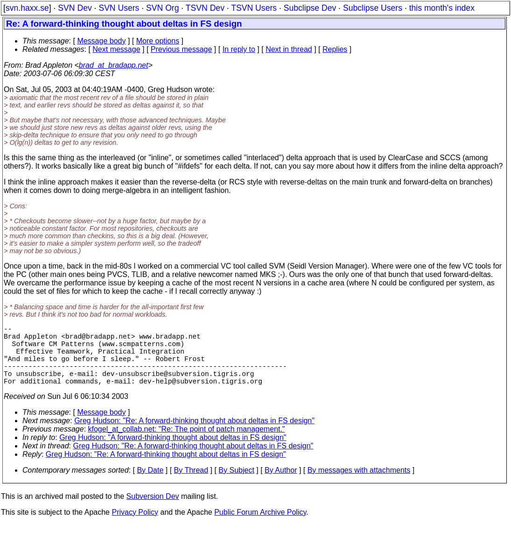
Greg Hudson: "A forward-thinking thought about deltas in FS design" (172, 452)
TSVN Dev (205, 8)
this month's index (442, 8)
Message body (101, 41)
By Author (281, 485)
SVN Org (162, 8)
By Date (150, 485)
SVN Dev (74, 8)
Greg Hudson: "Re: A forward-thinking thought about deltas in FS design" (194, 436)
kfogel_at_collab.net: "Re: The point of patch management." (186, 444)
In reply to (239, 49)
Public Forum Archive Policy (260, 527)
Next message (116, 49)
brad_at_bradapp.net (113, 65)
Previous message (181, 49)
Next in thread (289, 49)
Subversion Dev (152, 511)
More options (158, 41)
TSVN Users (254, 8)
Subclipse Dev (310, 8)
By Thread (191, 485)
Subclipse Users (372, 8)
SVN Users (118, 8)
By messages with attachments (359, 485)
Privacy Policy (135, 527)
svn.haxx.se (27, 8)
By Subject (236, 485)
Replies (334, 49)
